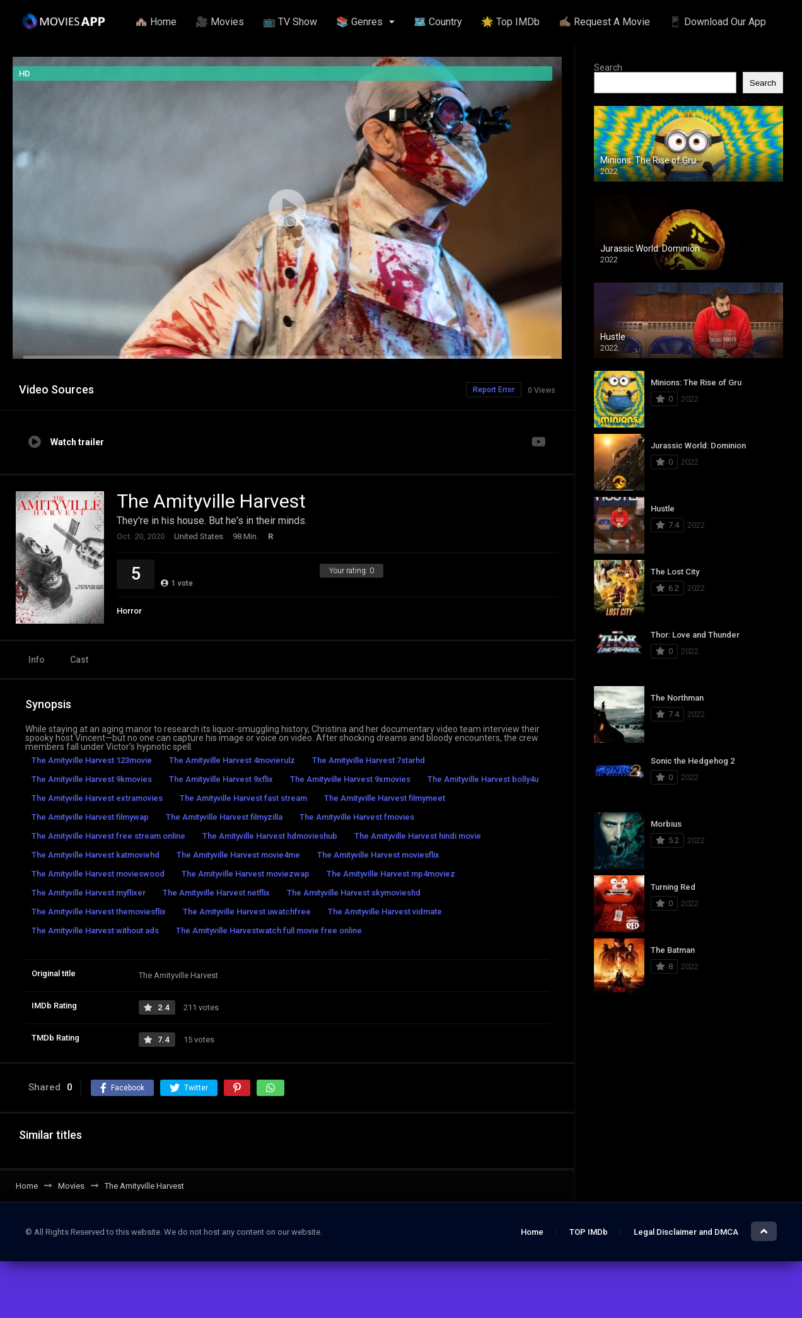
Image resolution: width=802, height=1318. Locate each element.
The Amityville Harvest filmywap (90, 817)
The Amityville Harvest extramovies (97, 798)
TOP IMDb (588, 1232)
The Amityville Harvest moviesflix (378, 855)
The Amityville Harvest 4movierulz (232, 760)
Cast (79, 660)
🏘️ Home (156, 22)
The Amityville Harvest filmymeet (384, 798)
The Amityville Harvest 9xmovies (350, 779)
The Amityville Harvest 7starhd (368, 760)
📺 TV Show (290, 22)
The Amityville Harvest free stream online (108, 836)
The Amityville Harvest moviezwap (246, 873)
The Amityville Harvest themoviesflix (99, 911)
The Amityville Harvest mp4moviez (391, 873)
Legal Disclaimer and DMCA (686, 1232)
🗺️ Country (438, 22)
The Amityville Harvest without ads (95, 930)
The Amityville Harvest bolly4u (482, 779)
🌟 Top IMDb (510, 22)
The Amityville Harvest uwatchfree (247, 911)
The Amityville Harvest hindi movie (417, 836)
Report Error (493, 389)
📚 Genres (359, 22)
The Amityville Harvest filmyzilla (224, 817)
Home (532, 1232)
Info (36, 660)
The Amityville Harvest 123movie (92, 760)
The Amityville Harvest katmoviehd (96, 855)
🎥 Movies (219, 22)
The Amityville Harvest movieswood (98, 873)
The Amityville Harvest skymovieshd (354, 892)
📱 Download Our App (717, 22)
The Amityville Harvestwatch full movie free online (269, 930)
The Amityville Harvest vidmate (385, 911)
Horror (129, 611)
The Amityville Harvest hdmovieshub (269, 836)
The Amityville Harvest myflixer (89, 892)
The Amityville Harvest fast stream (243, 798)
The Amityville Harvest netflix (216, 892)
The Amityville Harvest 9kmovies (92, 779)
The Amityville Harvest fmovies (356, 817)
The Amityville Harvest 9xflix (221, 779)
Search (608, 67)
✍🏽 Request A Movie (604, 22)
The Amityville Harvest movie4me (238, 855)
